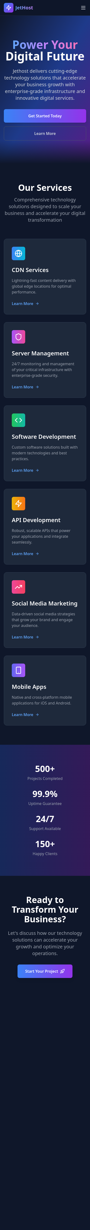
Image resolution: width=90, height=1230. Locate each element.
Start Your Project (45, 971)
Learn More (45, 133)
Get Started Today (45, 116)
